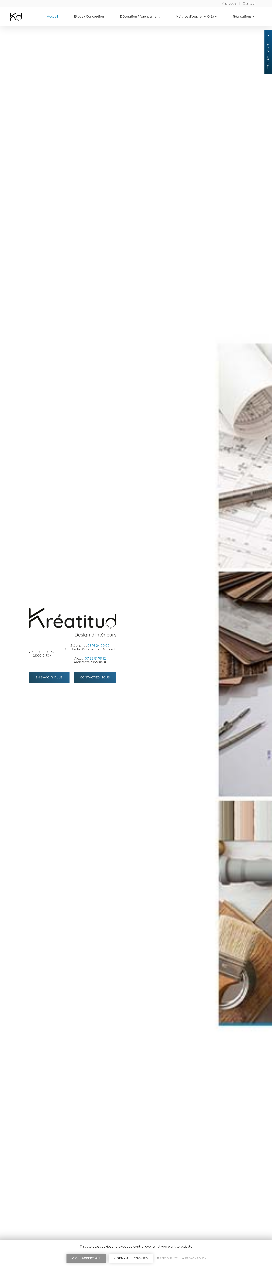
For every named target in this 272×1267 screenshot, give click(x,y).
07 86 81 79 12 (95, 658)
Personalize (167, 1258)
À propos (229, 3)
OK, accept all (86, 1258)
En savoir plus (49, 677)
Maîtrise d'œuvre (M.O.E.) (201, 16)
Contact (249, 3)
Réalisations (245, 16)
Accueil (67, 16)
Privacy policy (194, 1258)
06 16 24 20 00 (98, 645)
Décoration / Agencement (148, 16)
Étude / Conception (101, 16)
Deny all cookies (131, 1258)
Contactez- (95, 677)
